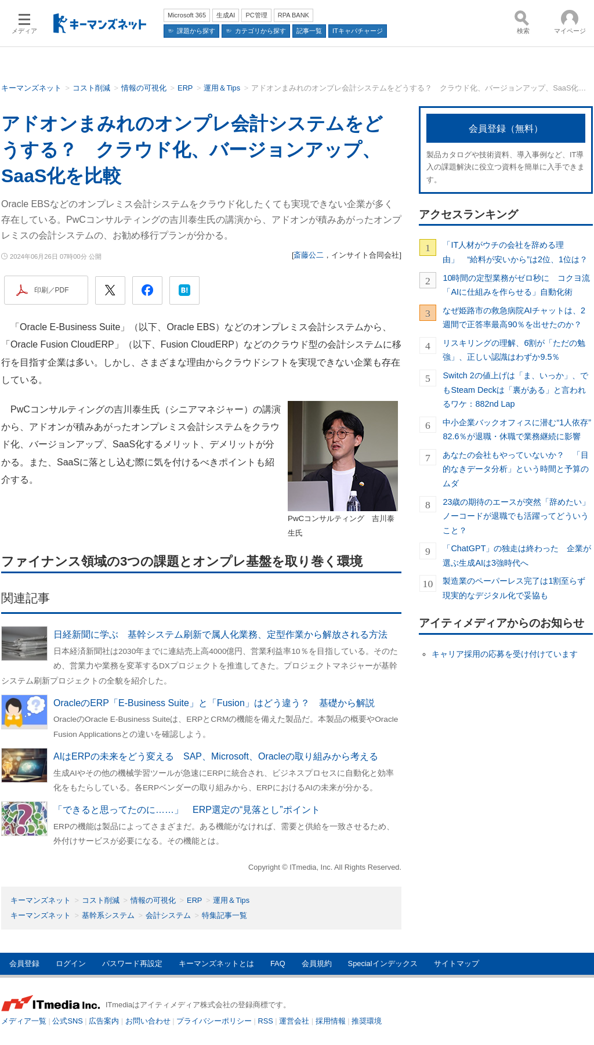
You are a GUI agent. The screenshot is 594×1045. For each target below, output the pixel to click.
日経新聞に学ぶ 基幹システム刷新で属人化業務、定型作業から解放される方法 (220, 634)
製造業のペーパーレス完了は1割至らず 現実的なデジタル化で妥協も (518, 587)
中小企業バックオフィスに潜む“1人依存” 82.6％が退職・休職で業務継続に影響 (518, 429)
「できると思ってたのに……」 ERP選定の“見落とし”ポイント (186, 810)
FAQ (277, 963)
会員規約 (317, 963)
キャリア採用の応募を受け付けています (505, 654)
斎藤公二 (309, 255)
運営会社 (294, 1021)
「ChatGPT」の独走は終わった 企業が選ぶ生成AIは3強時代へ (517, 555)
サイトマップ (456, 963)
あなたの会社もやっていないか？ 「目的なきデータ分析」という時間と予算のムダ (516, 469)
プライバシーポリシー (214, 1021)
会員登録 (24, 963)
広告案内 (104, 1021)
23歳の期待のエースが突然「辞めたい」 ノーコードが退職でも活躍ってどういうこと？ (518, 516)
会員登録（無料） (506, 128)
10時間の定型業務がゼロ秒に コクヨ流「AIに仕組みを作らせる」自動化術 (516, 284)
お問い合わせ (148, 1021)
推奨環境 (367, 1021)
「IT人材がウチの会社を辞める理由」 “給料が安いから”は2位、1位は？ (515, 251)
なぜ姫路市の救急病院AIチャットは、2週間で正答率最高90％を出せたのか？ (514, 317)
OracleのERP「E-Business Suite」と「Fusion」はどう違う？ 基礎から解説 (214, 703)
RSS (265, 1021)
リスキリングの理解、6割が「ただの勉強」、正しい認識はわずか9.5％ (514, 349)
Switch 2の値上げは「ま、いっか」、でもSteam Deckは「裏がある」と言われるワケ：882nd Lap (515, 389)
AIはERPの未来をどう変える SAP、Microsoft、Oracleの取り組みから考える (215, 756)
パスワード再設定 (132, 963)
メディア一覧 (23, 1021)
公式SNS (67, 1021)
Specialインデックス (383, 963)
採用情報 (331, 1021)
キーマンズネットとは (216, 963)
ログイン (71, 963)
